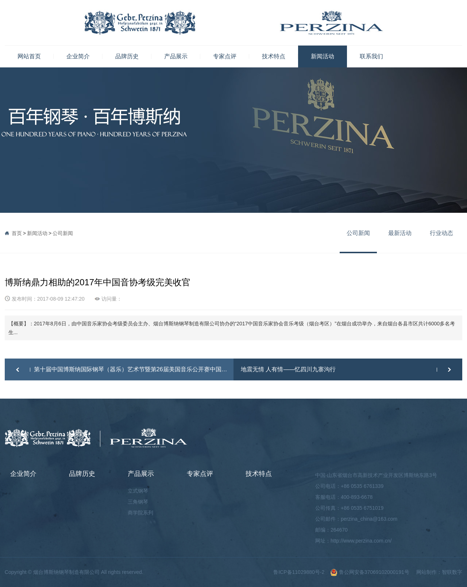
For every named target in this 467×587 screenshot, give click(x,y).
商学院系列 (140, 513)
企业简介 (78, 56)
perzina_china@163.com (369, 519)
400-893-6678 (357, 497)
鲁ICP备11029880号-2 (298, 572)
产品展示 (176, 56)
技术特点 (273, 56)
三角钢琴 (138, 502)
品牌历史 (127, 56)
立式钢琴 (138, 491)
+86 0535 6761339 (362, 486)
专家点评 (224, 56)
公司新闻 (63, 233)
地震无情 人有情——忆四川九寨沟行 (288, 369)
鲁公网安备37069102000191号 (369, 572)
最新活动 (400, 233)
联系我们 (371, 56)
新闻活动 (322, 56)
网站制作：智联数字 (439, 572)
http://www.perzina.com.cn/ (361, 541)
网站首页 (29, 56)
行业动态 (441, 233)
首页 (17, 233)
